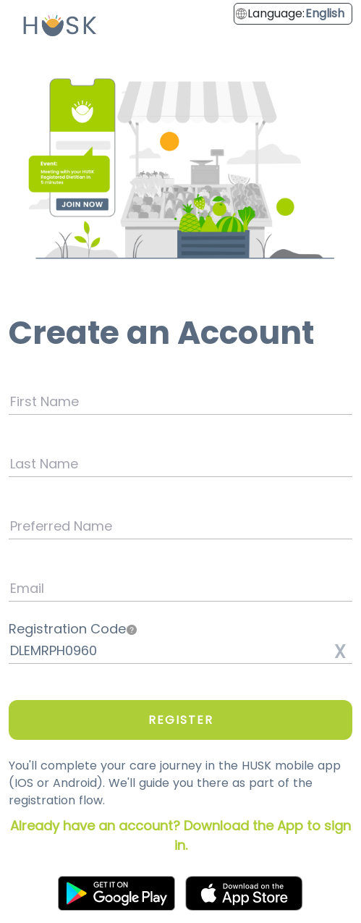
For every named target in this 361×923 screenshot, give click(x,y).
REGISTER (180, 720)
